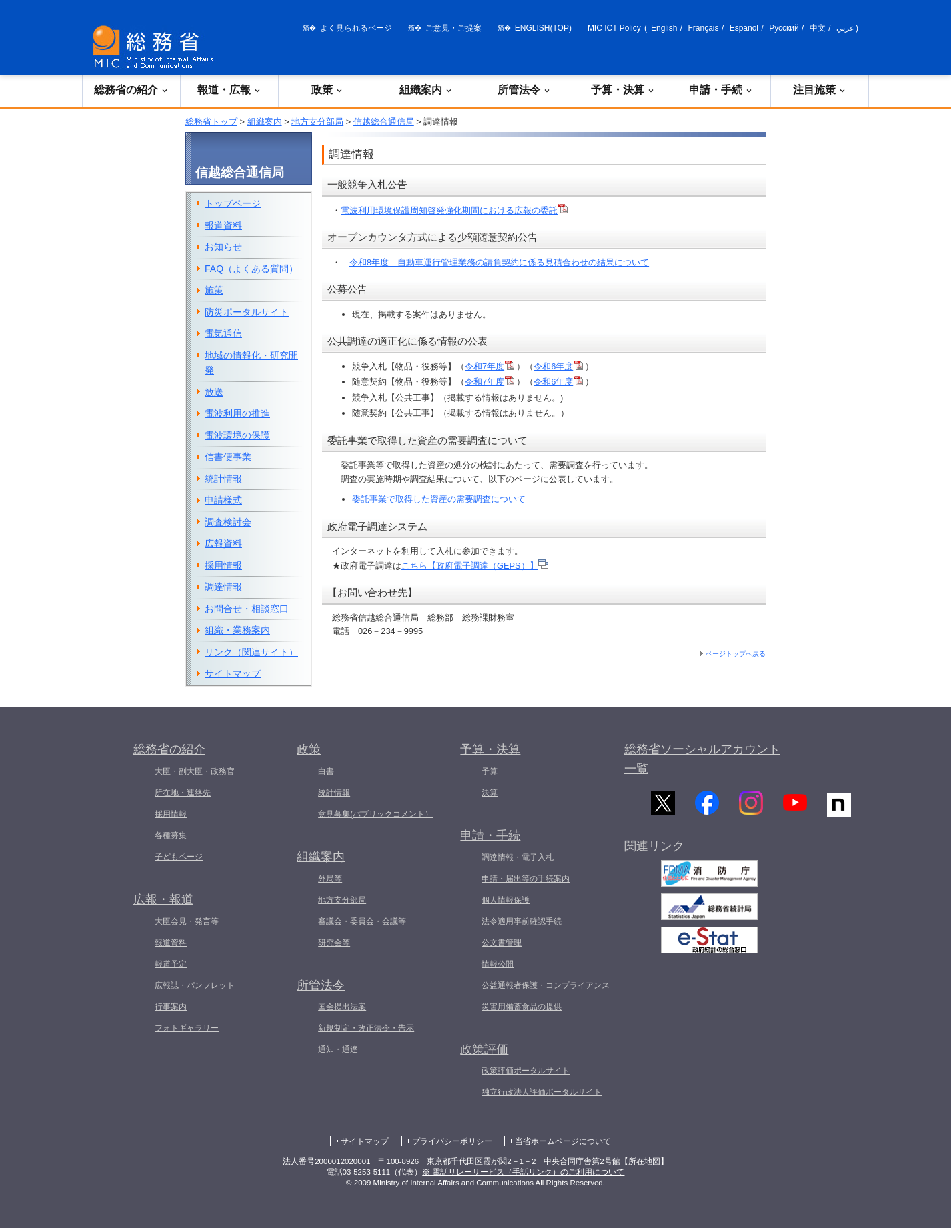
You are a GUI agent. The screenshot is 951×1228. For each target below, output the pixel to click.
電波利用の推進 (237, 413)
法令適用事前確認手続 (522, 921)
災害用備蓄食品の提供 (522, 1006)
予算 (490, 771)
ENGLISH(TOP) (543, 28)
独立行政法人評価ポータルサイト (542, 1092)
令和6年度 (558, 366)
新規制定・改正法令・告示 (366, 1028)
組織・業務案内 (237, 630)
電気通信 (223, 333)
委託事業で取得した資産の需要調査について (439, 499)
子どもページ (179, 856)
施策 (214, 290)
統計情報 (223, 478)
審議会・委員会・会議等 (362, 921)
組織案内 (426, 89)
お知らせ (223, 246)
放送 (214, 392)
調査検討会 (228, 522)
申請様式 (223, 500)
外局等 (330, 878)
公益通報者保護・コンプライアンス (546, 985)
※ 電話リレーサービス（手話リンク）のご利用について (523, 1172)
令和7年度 (489, 366)
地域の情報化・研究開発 (251, 363)
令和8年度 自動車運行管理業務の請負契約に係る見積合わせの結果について (499, 262)
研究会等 (334, 942)
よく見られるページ (356, 28)
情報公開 (498, 964)
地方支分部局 (317, 122)
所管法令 (524, 89)
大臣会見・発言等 (187, 921)
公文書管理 (502, 942)
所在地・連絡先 (183, 792)
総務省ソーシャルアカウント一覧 (702, 759)
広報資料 (223, 543)
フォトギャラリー (187, 1028)
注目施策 (819, 89)
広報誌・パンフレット (195, 985)
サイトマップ (233, 673)
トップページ (233, 203)
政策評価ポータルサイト (526, 1070)
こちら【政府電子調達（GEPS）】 (474, 566)
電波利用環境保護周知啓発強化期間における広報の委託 (454, 210)
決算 (490, 792)
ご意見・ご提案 (453, 28)
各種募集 (171, 835)
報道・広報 (229, 89)
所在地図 (644, 1161)
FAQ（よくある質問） (251, 268)
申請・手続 (721, 89)
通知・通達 (338, 1049)
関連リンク (654, 853)
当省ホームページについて (563, 1141)
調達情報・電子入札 (518, 857)
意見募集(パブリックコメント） (375, 814)
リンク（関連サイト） (251, 652)
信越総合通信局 (383, 122)
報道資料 (223, 225)
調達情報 (223, 586)
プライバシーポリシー (452, 1141)
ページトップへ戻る (736, 653)
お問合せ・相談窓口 (247, 608)
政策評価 (484, 1049)
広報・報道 (163, 899)
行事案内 (171, 1006)
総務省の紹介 (131, 89)
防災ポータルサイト (247, 312)
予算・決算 (623, 89)
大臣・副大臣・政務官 (195, 771)
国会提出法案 (342, 1006)
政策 (327, 89)
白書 (326, 771)
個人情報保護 (506, 900)
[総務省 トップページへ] (156, 47)
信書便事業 (228, 456)
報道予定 (171, 964)
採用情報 (223, 565)
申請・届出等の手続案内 (526, 878)
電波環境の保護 (237, 435)
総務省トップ (211, 122)
